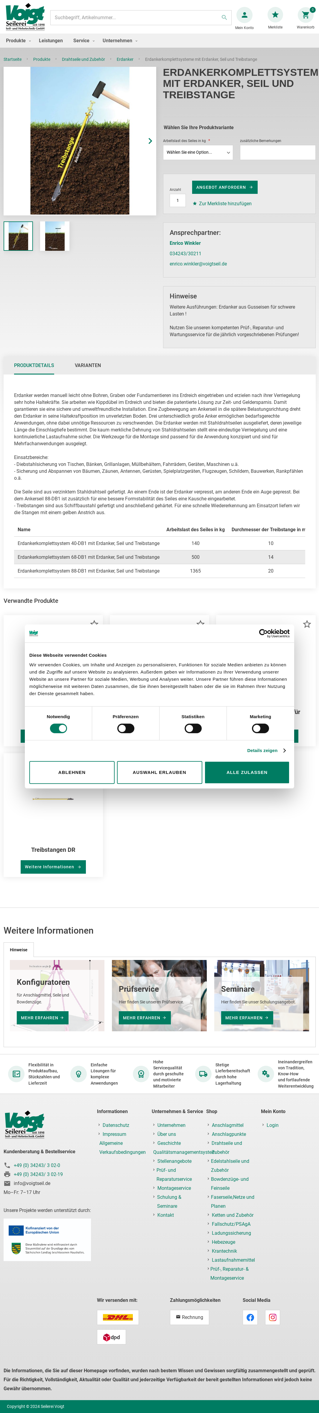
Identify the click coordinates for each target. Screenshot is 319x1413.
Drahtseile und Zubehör (84, 65)
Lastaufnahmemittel (233, 1260)
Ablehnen (72, 772)
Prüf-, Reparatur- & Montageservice (229, 1273)
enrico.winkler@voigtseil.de (198, 270)
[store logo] (27, 20)
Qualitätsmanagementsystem (184, 1152)
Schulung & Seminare (169, 1201)
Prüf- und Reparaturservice (174, 1174)
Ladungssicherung (231, 1233)
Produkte (42, 65)
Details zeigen (262, 750)
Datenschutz (116, 1125)
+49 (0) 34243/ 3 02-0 (37, 1165)
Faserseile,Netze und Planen (232, 1201)
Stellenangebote (174, 1161)
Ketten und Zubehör (232, 1215)
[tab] (34, 372)
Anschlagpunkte (229, 1134)
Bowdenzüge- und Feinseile (230, 1183)
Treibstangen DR (53, 855)
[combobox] (141, 20)
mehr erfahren (39, 1017)
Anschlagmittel (228, 1125)
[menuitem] (17, 47)
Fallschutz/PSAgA (231, 1224)
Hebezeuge (223, 1242)
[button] (144, 147)
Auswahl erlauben (159, 772)
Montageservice (174, 1188)
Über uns (166, 1134)
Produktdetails (34, 371)
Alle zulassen (247, 772)
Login (273, 1125)
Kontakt (165, 1215)
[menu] (159, 47)
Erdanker (125, 65)
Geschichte (169, 1143)
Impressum (114, 1134)
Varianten (88, 371)
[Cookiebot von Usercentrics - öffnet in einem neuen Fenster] (263, 633)
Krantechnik (224, 1251)
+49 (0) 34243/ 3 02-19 (38, 1174)
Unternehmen (171, 1125)
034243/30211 (185, 259)
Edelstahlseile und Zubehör (230, 1165)
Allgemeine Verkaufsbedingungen (122, 1147)
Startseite (13, 65)
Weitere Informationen (50, 872)
